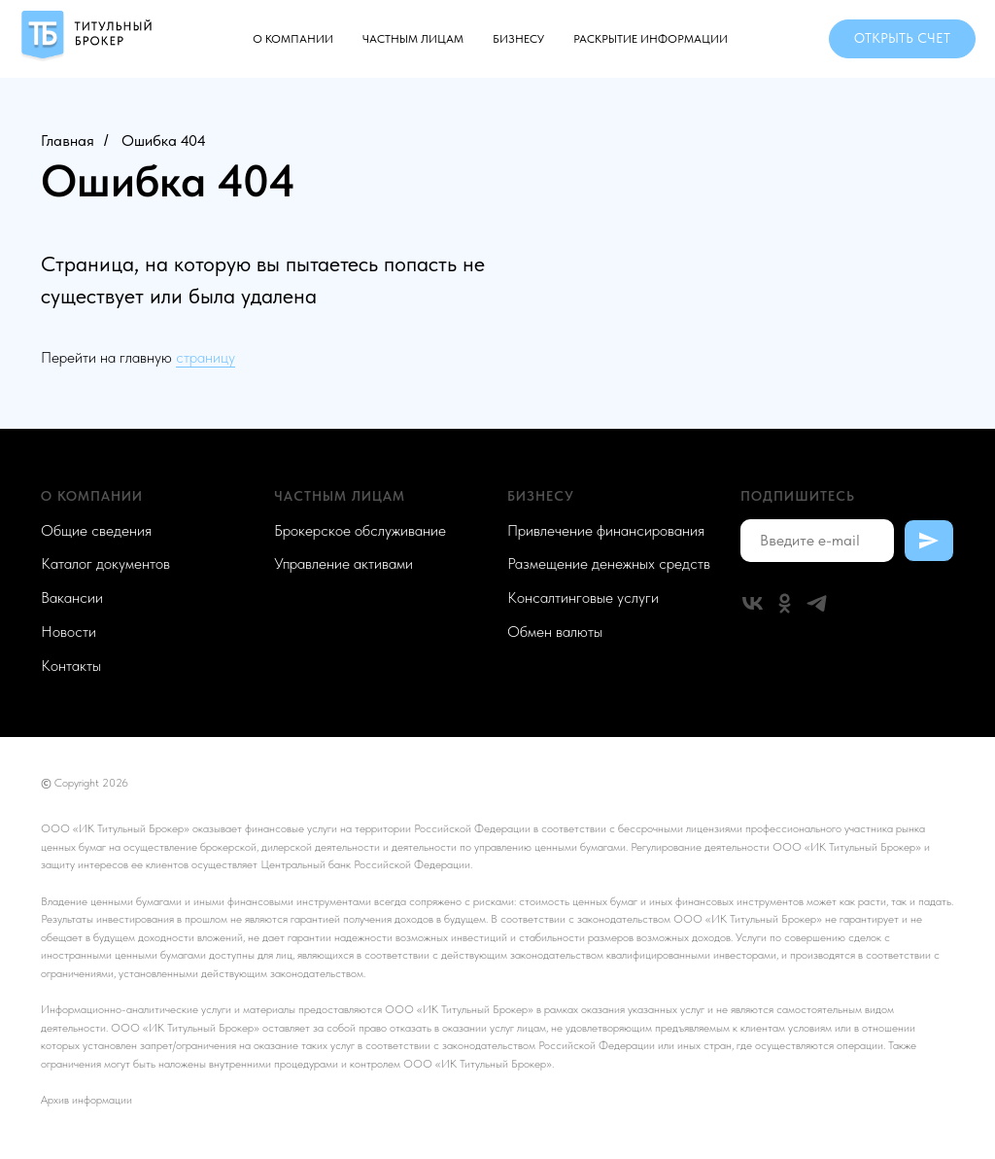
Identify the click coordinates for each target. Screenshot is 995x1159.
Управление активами (343, 563)
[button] (902, 38)
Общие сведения (96, 530)
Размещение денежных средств (608, 563)
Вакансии (72, 597)
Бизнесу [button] (518, 39)
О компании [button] (293, 39)
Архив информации (86, 1099)
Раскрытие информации (650, 39)
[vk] (752, 603)
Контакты (71, 665)
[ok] (784, 603)
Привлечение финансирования (605, 530)
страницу (205, 357)
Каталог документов (105, 563)
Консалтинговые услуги (583, 597)
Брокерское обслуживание (360, 530)
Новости (68, 631)
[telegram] (817, 603)
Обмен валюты (554, 631)
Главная (67, 140)
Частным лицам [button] (412, 39)
